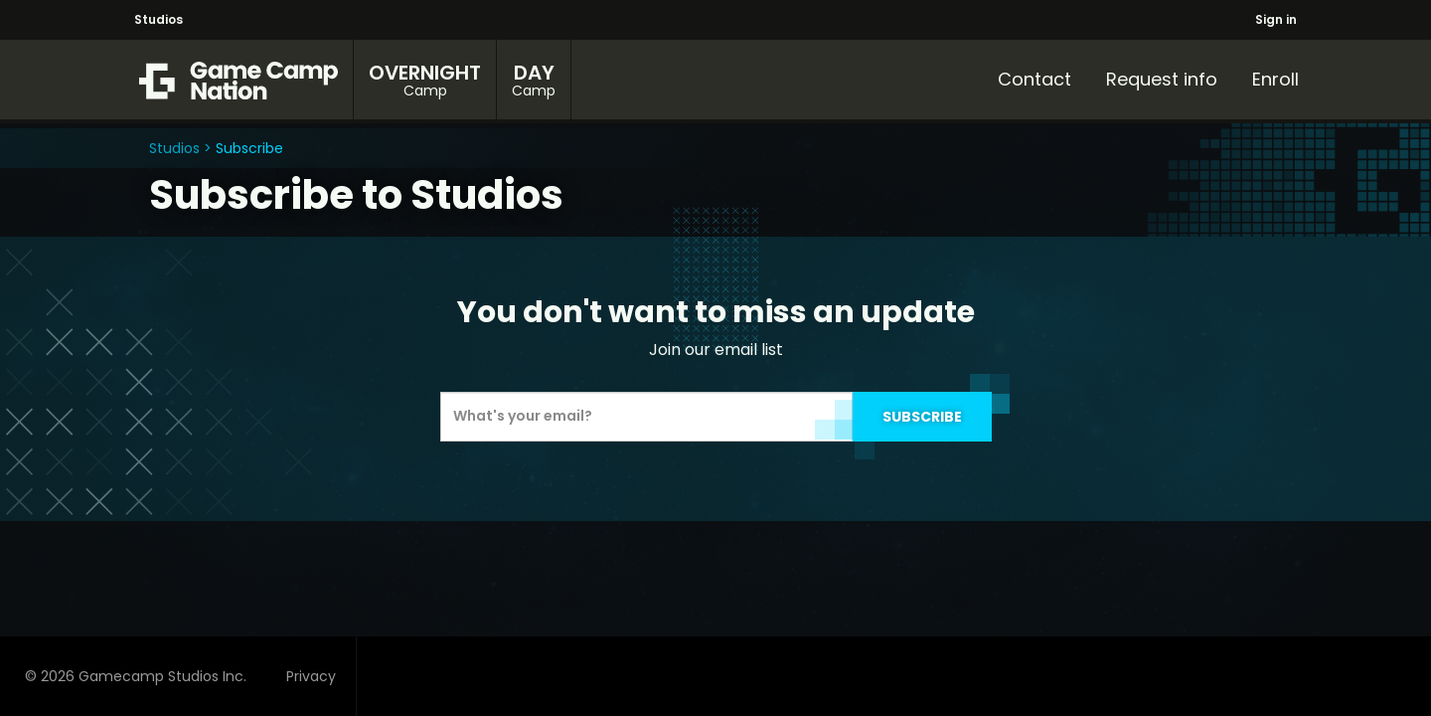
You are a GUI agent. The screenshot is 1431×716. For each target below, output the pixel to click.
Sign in (1276, 19)
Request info (1161, 79)
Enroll (1275, 79)
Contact (1034, 79)
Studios (158, 19)
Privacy (311, 676)
